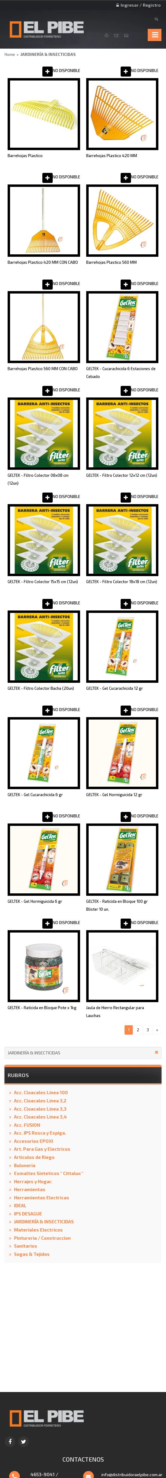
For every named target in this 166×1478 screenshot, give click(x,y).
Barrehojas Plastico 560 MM (111, 262)
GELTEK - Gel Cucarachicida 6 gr (35, 794)
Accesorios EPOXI (33, 1141)
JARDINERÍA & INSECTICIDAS (48, 54)
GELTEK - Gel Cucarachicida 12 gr (114, 688)
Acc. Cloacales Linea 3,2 (40, 1100)
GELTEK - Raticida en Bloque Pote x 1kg (42, 1007)
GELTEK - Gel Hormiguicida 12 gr (114, 794)
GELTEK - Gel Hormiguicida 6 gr (35, 901)
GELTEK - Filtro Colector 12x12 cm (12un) (121, 475)
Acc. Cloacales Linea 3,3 (40, 1109)
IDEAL (20, 1205)
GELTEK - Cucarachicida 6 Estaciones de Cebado (121, 372)
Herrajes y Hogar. (33, 1181)
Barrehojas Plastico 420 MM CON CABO (43, 262)
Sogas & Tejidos (32, 1254)
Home (10, 54)
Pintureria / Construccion (42, 1238)
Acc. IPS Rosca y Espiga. (40, 1133)
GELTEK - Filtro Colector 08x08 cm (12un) (38, 479)
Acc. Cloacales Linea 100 (41, 1092)
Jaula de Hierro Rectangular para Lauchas (115, 1011)
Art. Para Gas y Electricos (42, 1149)
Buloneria (24, 1165)
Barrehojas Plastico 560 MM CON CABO (43, 368)
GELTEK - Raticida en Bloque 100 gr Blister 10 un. (117, 905)
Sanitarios (25, 1246)
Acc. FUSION (27, 1125)
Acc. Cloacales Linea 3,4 (40, 1116)
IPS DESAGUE (28, 1213)
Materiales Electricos (38, 1229)
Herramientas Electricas (41, 1197)
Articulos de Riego (34, 1157)
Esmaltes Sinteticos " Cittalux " (48, 1173)
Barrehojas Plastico (25, 155)
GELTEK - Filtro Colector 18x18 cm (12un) (121, 581)
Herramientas (29, 1189)
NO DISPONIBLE (66, 70)
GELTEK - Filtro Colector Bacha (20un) (41, 688)
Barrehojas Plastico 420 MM (111, 155)
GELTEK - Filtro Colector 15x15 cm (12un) (43, 581)
